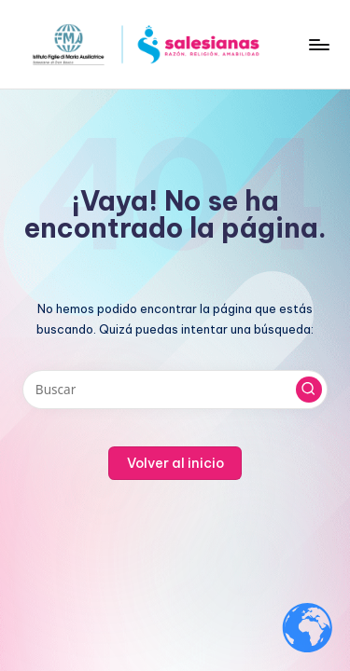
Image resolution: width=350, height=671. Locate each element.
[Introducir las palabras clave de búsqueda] (175, 389)
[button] (309, 390)
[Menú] (318, 44)
